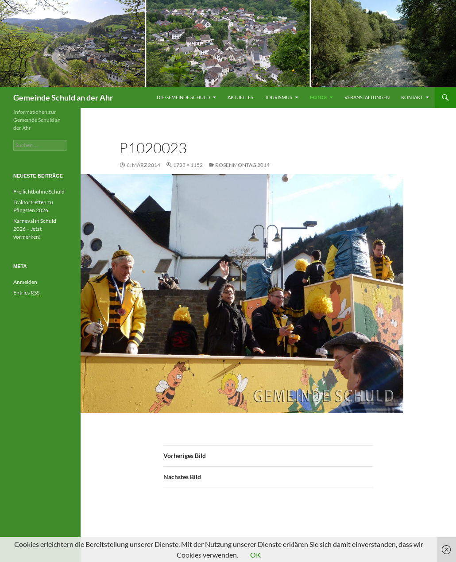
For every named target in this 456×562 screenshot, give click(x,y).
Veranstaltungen (367, 97)
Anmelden (25, 282)
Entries (26, 292)
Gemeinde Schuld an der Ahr (63, 97)
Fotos (318, 97)
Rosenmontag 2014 (242, 165)
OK (255, 554)
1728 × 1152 (188, 165)
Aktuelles (240, 97)
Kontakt (412, 97)
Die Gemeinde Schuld (183, 97)
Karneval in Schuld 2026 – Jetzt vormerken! (34, 228)
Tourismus (278, 97)
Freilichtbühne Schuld (39, 191)
